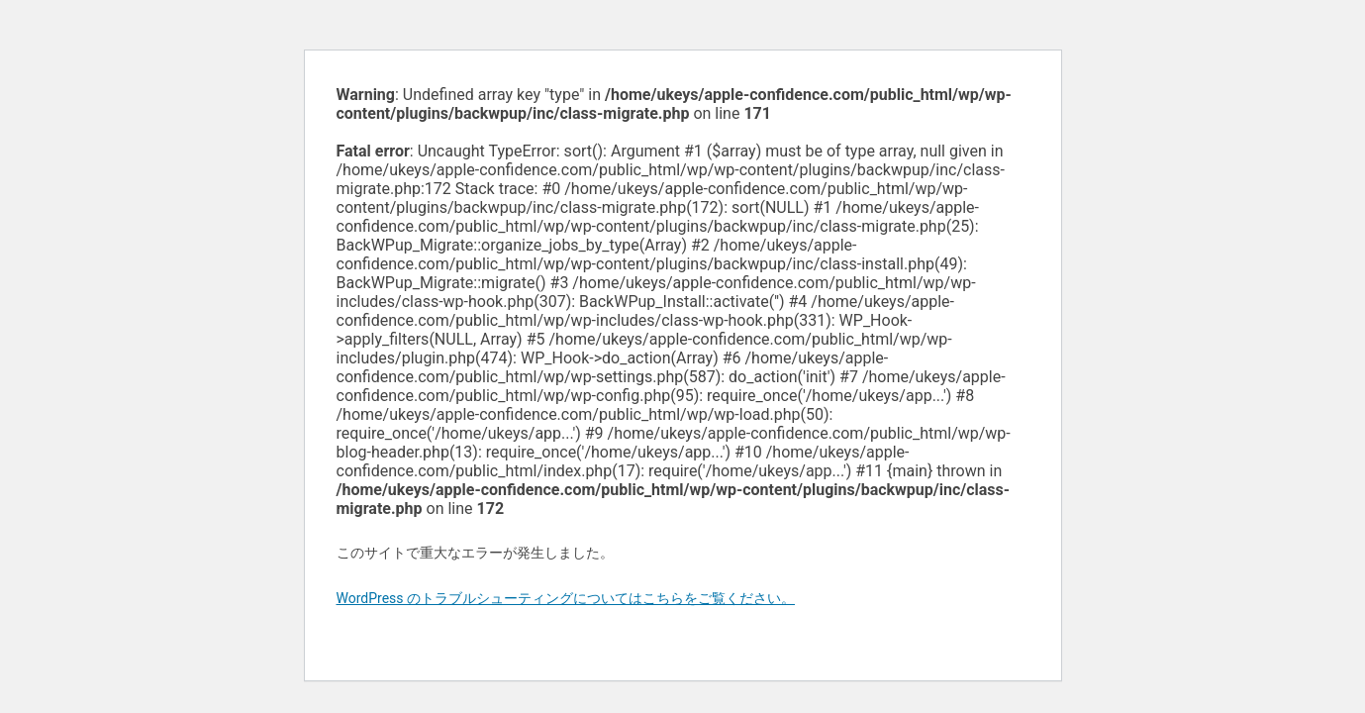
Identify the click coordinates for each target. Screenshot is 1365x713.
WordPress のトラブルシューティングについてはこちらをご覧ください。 (566, 598)
